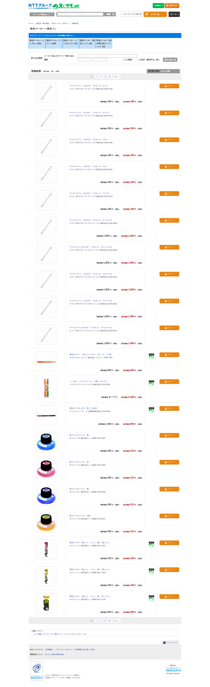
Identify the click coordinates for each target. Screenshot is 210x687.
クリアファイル (48, 634)
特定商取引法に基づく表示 (85, 650)
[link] (62, 666)
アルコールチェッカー (79, 634)
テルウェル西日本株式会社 (54, 654)
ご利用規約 (49, 650)
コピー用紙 (37, 634)
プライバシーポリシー (64, 650)
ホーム (31, 23)
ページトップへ (172, 643)
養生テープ (59, 634)
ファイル (66, 634)
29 (109, 77)
